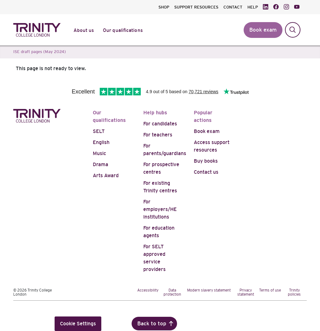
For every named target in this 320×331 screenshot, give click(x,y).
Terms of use (270, 290)
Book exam (207, 131)
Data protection (172, 292)
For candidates (160, 123)
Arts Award (106, 175)
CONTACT (232, 7)
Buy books (206, 161)
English (101, 142)
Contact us (206, 172)
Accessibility (147, 290)
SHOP (163, 7)
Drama (100, 164)
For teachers (157, 134)
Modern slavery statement (209, 290)
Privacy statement (245, 292)
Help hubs (155, 112)
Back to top (151, 324)
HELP (252, 7)
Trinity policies (294, 292)
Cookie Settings (78, 323)
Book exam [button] (263, 30)
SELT (99, 131)
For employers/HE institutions (160, 209)
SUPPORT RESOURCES (196, 7)
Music (99, 153)
